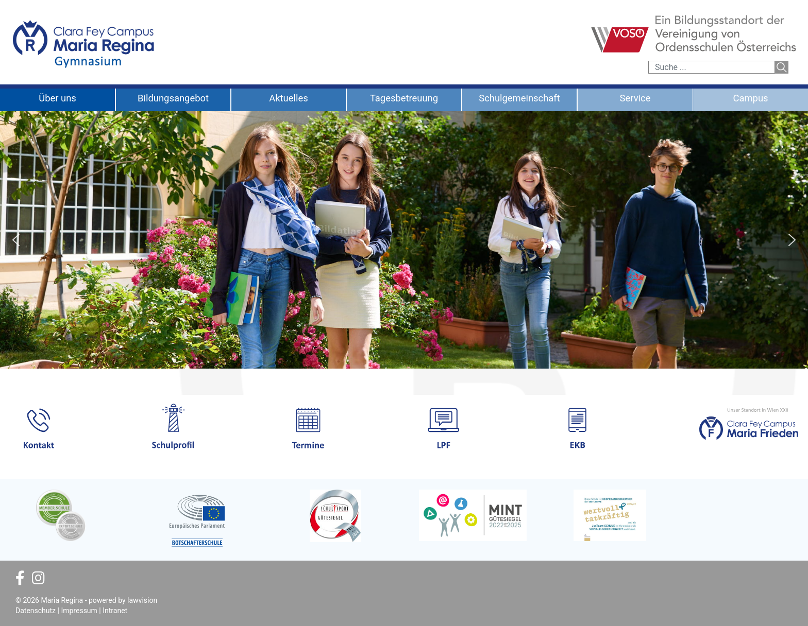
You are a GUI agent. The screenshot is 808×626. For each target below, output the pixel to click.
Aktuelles (288, 98)
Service (635, 98)
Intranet (115, 610)
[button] (16, 240)
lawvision (142, 600)
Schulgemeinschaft (519, 98)
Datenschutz (35, 610)
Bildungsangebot (173, 98)
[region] (404, 240)
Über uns (57, 98)
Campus (750, 98)
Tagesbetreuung (404, 98)
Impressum (79, 610)
